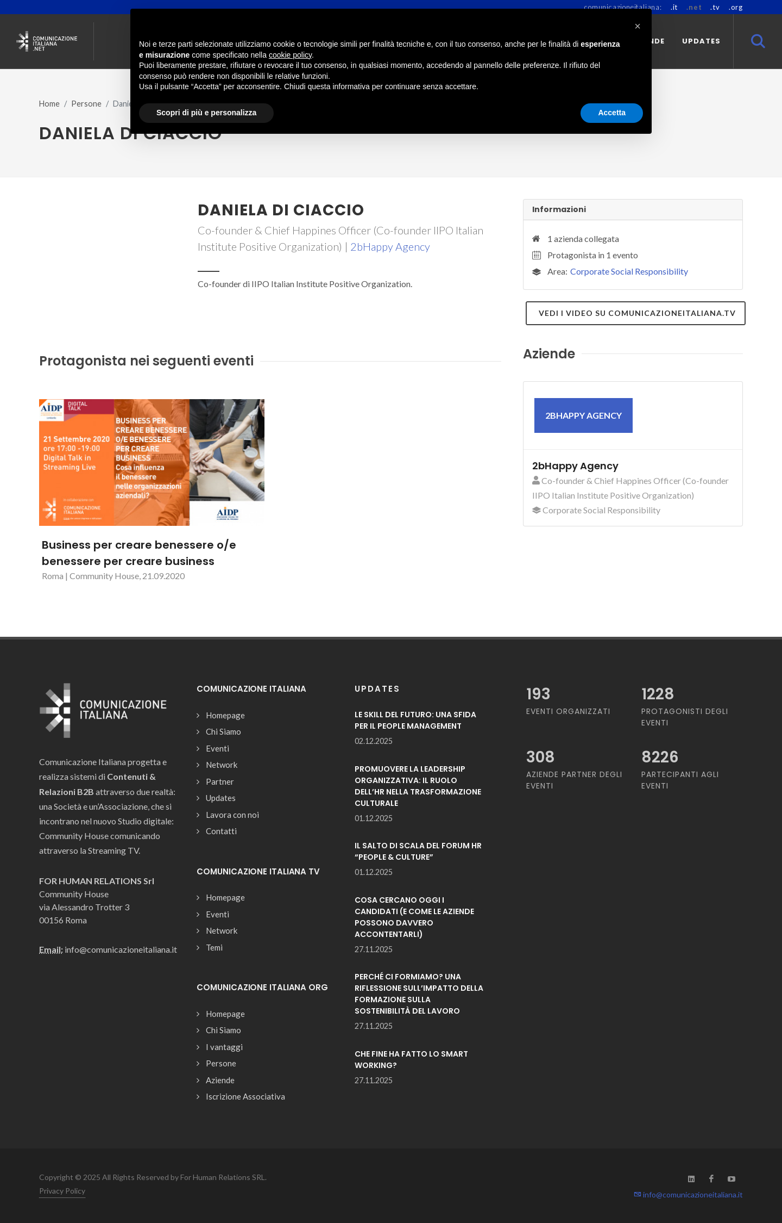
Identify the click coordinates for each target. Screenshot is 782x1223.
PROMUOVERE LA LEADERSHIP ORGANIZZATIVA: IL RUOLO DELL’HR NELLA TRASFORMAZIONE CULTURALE (418, 786)
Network (221, 764)
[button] (637, 26)
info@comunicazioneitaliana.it (688, 1194)
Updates (221, 798)
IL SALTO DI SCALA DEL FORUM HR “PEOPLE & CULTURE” (418, 851)
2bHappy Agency (390, 246)
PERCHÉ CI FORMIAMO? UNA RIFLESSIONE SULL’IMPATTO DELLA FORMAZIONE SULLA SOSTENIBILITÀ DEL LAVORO (419, 993)
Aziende (220, 1080)
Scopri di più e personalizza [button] (206, 112)
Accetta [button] (612, 112)
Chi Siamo (223, 731)
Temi (214, 947)
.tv (715, 7)
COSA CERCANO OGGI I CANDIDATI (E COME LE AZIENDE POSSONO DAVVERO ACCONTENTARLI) (414, 917)
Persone (86, 103)
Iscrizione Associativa (245, 1096)
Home (49, 103)
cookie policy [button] (290, 55)
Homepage (225, 715)
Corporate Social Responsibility (629, 271)
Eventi (217, 748)
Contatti (221, 831)
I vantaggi (224, 1047)
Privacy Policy (62, 1190)
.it (674, 7)
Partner (220, 781)
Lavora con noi (232, 815)
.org (736, 7)
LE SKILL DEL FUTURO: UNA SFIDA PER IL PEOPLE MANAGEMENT (415, 720)
